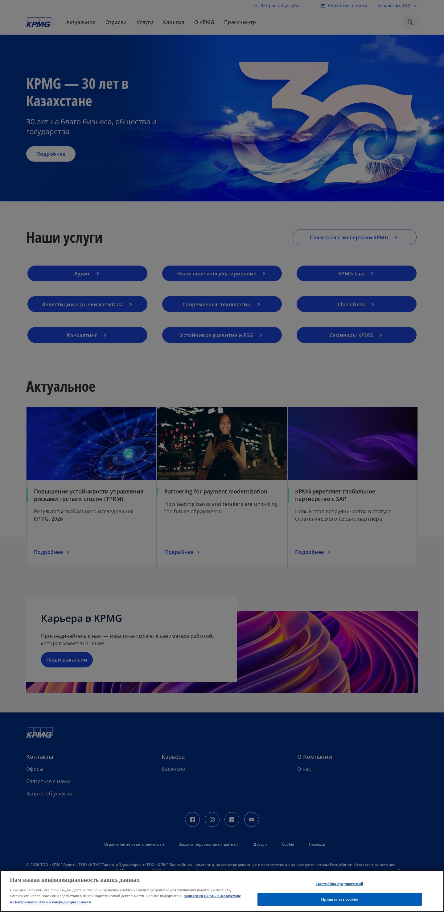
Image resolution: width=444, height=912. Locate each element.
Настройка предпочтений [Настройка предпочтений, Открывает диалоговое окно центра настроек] (339, 883)
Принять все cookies (339, 899)
